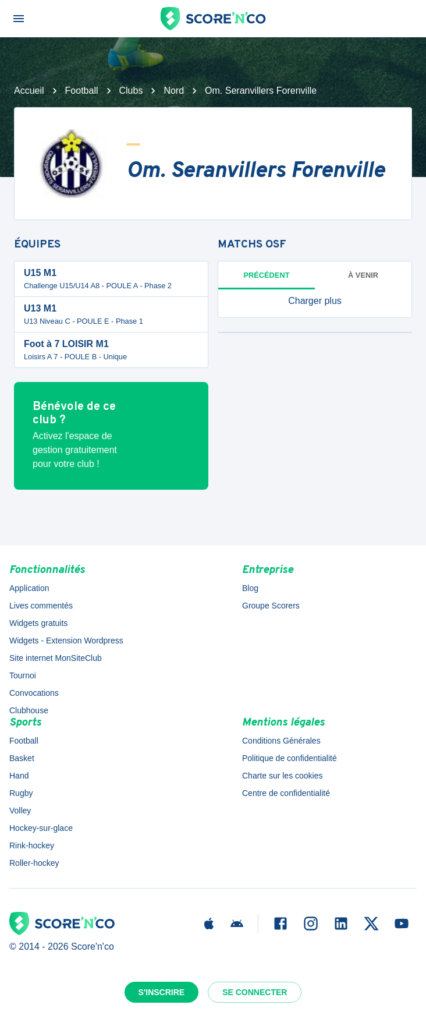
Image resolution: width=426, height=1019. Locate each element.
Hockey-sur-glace (41, 828)
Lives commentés (41, 605)
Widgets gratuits (38, 623)
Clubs (131, 90)
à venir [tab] (363, 275)
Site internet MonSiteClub (55, 658)
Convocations (34, 693)
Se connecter (254, 992)
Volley (20, 810)
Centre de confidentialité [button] (286, 793)
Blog (250, 588)
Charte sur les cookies (282, 775)
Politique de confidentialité (289, 758)
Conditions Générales (281, 740)
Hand (19, 775)
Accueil (29, 90)
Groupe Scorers (271, 605)
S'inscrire (162, 992)
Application (29, 588)
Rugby (21, 793)
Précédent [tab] (267, 275)
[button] (314, 301)
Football (81, 90)
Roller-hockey (34, 863)
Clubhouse (28, 710)
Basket (21, 758)
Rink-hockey (31, 845)
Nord (174, 90)
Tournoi (22, 675)
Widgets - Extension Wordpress (66, 640)
